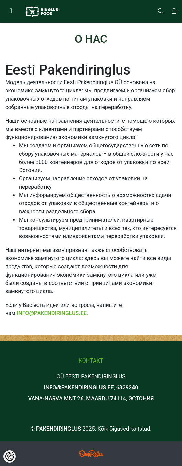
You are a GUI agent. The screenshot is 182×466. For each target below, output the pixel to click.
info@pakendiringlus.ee (52, 313)
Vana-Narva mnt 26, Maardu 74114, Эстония (91, 398)
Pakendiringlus (58, 428)
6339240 (127, 387)
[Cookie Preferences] (9, 456)
